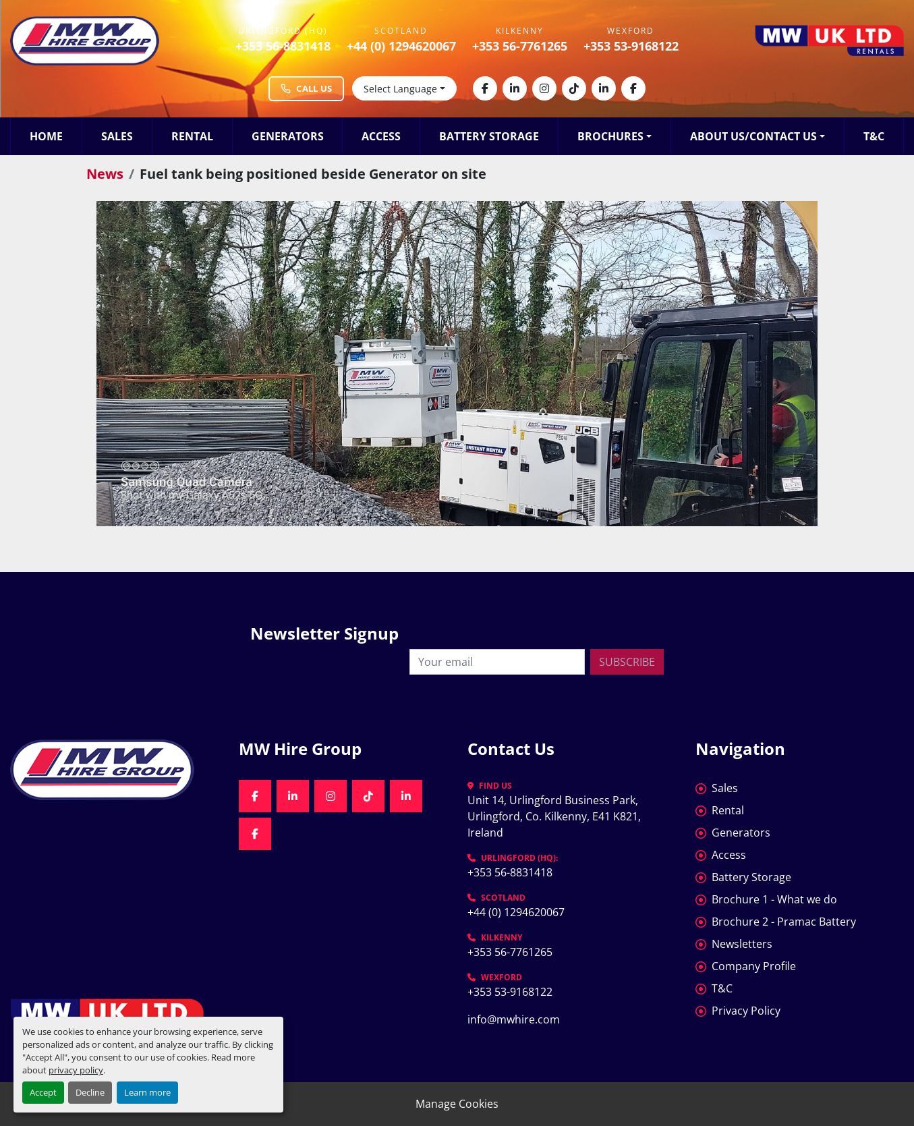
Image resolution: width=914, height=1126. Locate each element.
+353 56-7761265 (519, 46)
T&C (873, 136)
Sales (117, 136)
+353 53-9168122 (631, 46)
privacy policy (76, 1070)
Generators (288, 136)
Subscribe (627, 661)
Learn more (147, 1092)
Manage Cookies (457, 1103)
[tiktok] (574, 88)
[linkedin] (515, 88)
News (104, 174)
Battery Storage (489, 136)
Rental (192, 136)
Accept (43, 1092)
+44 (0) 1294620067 (401, 46)
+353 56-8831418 (283, 46)
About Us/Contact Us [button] (753, 136)
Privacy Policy (746, 1010)
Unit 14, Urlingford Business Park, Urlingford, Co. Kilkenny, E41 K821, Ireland (555, 816)
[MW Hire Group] (114, 769)
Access (381, 136)
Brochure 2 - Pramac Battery (784, 921)
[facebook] (485, 88)
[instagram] (544, 88)
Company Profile (754, 966)
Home (46, 136)
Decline (90, 1092)
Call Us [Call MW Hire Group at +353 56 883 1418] (306, 88)
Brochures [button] (610, 136)
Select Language (400, 88)
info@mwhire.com (513, 1019)
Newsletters (742, 943)
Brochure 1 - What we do (774, 899)
